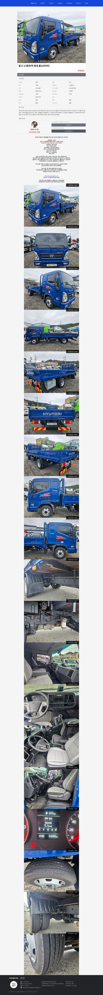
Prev (20, 38)
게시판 (86, 3)
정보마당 (78, 3)
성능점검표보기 (69, 131)
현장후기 (42, 3)
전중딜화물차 (23, 3)
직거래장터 (69, 3)
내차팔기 (60, 3)
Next (82, 38)
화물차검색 (33, 3)
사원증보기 (68, 125)
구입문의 (51, 3)
